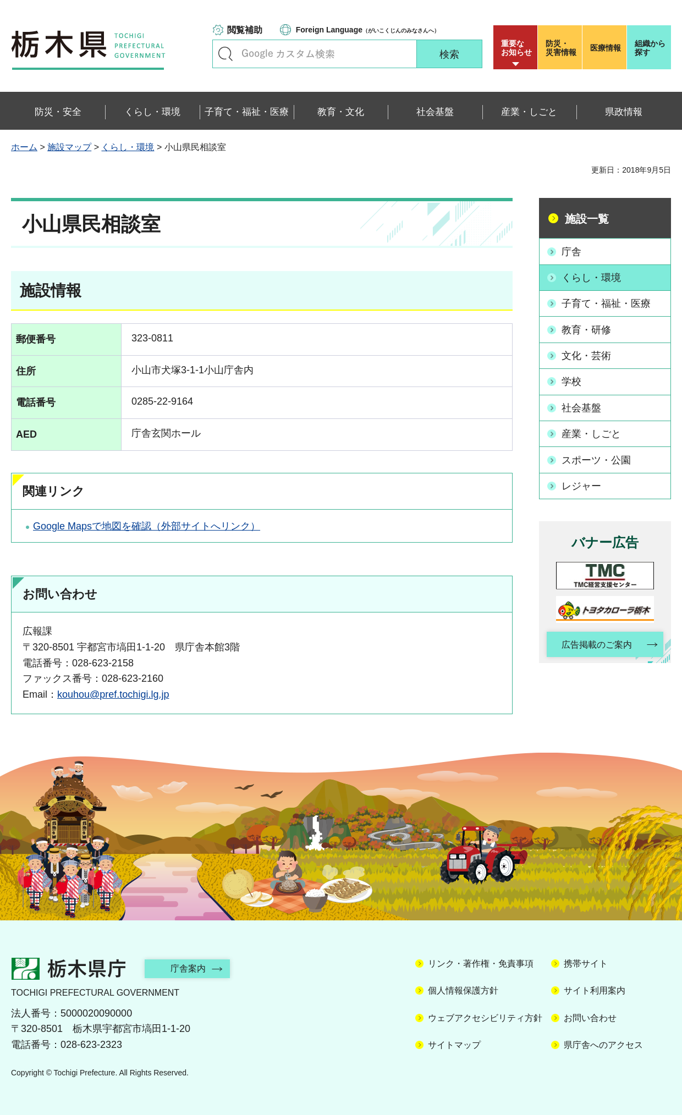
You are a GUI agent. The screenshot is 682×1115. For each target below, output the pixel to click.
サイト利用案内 (594, 990)
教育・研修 (586, 329)
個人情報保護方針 (463, 990)
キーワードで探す (225, 54)
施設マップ (69, 147)
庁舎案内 (189, 968)
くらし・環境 (127, 147)
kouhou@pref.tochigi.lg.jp (113, 694)
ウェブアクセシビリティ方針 (485, 1018)
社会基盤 (581, 406)
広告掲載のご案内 (595, 644)
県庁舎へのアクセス (603, 1045)
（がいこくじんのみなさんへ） (367, 29)
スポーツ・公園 (596, 459)
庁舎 (571, 251)
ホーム (24, 147)
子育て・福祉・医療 (606, 303)
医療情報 (605, 47)
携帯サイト (586, 963)
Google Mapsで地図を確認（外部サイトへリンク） (146, 526)
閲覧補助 (244, 30)
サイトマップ (454, 1045)
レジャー (581, 484)
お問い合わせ (590, 1018)
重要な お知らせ (516, 48)
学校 (571, 381)
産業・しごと (591, 433)
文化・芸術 (586, 355)
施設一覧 (587, 219)
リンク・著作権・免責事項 (481, 963)
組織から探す (650, 48)
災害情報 (562, 48)
